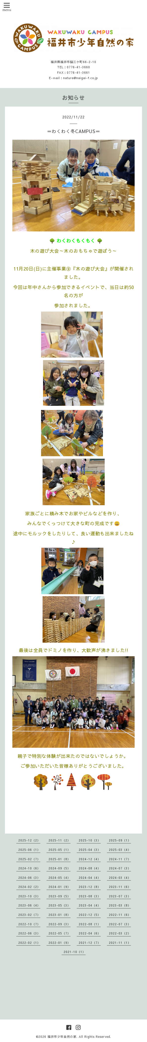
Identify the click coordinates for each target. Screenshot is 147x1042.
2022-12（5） (90, 915)
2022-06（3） (29, 933)
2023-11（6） (120, 887)
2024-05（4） (60, 878)
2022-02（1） (29, 943)
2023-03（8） (120, 905)
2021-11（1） (120, 943)
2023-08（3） (90, 896)
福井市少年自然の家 (62, 1037)
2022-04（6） (90, 933)
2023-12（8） (90, 887)
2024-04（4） (90, 878)
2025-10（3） (90, 840)
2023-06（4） (29, 905)
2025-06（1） (29, 850)
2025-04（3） (90, 850)
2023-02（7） (29, 915)
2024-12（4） (90, 859)
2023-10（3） (29, 896)
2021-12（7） (90, 943)
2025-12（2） (29, 840)
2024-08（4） (90, 868)
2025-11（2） (60, 840)
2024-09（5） (60, 868)
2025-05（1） (60, 850)
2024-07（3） (120, 868)
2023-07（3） (120, 896)
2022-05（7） (60, 933)
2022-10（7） (29, 924)
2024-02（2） (29, 887)
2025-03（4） (120, 850)
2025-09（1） (120, 840)
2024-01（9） (60, 887)
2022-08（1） (90, 924)
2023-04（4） (90, 905)
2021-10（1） (75, 952)
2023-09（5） (60, 896)
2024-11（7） (120, 859)
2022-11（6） (120, 915)
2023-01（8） (60, 915)
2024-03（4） (120, 878)
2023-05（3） (60, 905)
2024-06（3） (29, 878)
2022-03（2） (120, 933)
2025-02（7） (29, 859)
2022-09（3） (60, 924)
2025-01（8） (60, 859)
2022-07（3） (120, 924)
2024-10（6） (29, 868)
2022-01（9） (60, 943)
